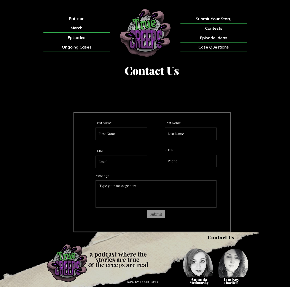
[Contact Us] (221, 237)
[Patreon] (76, 18)
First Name (104, 123)
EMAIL (100, 151)
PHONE (170, 150)
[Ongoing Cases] (76, 47)
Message (103, 175)
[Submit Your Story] (213, 19)
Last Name (173, 123)
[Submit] (156, 214)
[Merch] (76, 28)
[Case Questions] (213, 47)
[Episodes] (76, 37)
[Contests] (213, 28)
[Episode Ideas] (213, 38)
